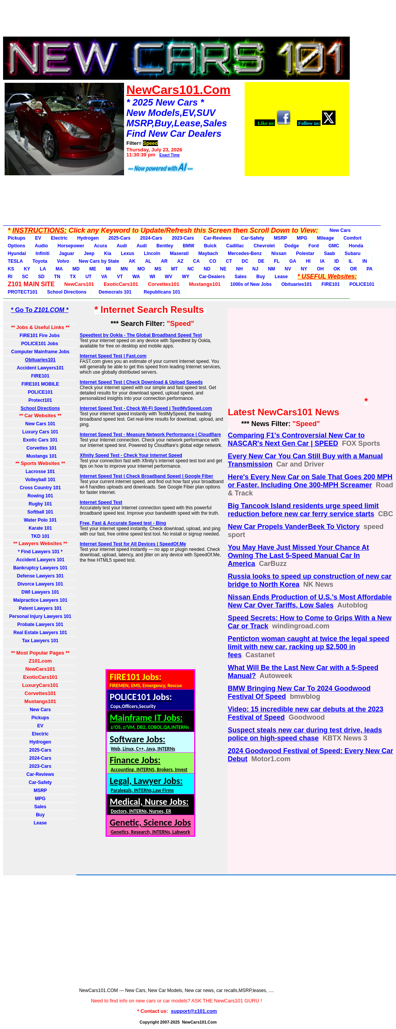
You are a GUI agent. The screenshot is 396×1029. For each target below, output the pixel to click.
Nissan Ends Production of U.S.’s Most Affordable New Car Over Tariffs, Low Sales (310, 601)
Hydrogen (88, 238)
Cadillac (235, 245)
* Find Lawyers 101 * (40, 551)
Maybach (208, 253)
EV (38, 238)
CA (196, 261)
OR (353, 269)
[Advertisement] (176, 20)
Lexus (127, 253)
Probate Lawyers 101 (40, 624)
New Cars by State (99, 261)
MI (108, 269)
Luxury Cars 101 (40, 432)
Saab (329, 253)
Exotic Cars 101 (40, 440)
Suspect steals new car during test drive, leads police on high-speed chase (305, 734)
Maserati (179, 253)
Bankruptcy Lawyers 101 (40, 568)
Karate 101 (40, 528)
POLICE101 (361, 284)
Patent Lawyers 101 (40, 608)
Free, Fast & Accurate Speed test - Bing (123, 523)
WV (168, 276)
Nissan (278, 253)
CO (212, 261)
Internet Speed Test (101, 502)
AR (164, 261)
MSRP (280, 238)
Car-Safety (252, 238)
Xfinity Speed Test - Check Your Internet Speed (131, 455)
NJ (255, 269)
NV (288, 269)
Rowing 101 (40, 496)
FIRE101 (331, 284)
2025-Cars (119, 238)
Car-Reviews (218, 238)
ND (207, 269)
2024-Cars (151, 238)
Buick (210, 245)
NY (304, 269)
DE (261, 261)
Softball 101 (40, 512)
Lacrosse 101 (40, 471)
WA (136, 276)
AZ (180, 261)
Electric (59, 238)
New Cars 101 (40, 423)
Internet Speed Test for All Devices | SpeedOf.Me (133, 544)
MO (141, 269)
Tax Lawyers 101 (40, 640)
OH (320, 269)
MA (59, 269)
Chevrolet (264, 245)
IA (322, 261)
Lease (281, 276)
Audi (122, 245)
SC (25, 276)
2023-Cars (183, 238)
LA (43, 269)
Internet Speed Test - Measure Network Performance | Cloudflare (150, 434)
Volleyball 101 (40, 479)
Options (16, 245)
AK (132, 261)
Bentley (164, 245)
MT (174, 269)
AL (148, 261)
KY (27, 269)
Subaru (353, 253)
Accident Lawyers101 (40, 368)
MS (157, 269)
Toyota (39, 261)
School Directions (66, 292)
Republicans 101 (160, 292)
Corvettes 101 (40, 448)
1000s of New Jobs (251, 284)
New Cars (340, 230)
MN (124, 269)
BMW (188, 245)
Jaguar (66, 253)
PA (369, 269)
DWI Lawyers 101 (40, 592)
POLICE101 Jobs (40, 343)
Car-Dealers (212, 276)
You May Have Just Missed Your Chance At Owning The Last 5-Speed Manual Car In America (298, 555)
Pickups (16, 238)
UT (89, 276)
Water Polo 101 (40, 520)
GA (292, 261)
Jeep (89, 253)
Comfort (353, 238)
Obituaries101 (296, 284)
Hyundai (17, 253)
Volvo (63, 261)
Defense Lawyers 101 (40, 576)
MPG (302, 238)
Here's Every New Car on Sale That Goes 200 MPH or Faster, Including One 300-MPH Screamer (310, 481)
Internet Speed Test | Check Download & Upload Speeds (141, 382)
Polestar (305, 253)
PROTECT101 (22, 292)
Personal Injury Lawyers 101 (40, 616)
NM (271, 269)
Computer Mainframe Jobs (40, 351)
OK (336, 269)
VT (119, 276)
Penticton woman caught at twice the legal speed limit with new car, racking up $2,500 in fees (308, 647)
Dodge (291, 245)
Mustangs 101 (40, 456)
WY (185, 276)
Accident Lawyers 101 (40, 559)
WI (152, 276)
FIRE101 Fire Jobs (40, 335)
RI (10, 276)
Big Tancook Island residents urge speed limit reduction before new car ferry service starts (303, 510)
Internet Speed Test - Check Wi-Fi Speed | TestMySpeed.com (146, 408)
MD (76, 269)
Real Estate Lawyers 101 (40, 632)
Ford (314, 245)
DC (245, 261)
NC (190, 269)
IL (351, 261)
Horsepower (70, 245)
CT (229, 261)
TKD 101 (40, 536)
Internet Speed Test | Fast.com (113, 356)
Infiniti (42, 253)
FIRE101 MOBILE (40, 384)
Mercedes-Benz (245, 253)
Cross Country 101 (40, 487)
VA (104, 276)
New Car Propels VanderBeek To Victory (293, 526)
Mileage (325, 238)
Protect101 (40, 400)
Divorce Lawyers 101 (40, 584)
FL (277, 261)
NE (223, 269)
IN (364, 261)
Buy (260, 276)
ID (336, 261)
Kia (107, 253)
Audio (41, 245)
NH (239, 269)
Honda (356, 245)
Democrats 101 (113, 292)
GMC (334, 245)
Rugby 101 (40, 504)
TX (73, 276)
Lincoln (152, 253)
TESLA (15, 261)
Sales (241, 276)
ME (92, 269)
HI (308, 261)
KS (11, 269)
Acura (100, 245)
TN (57, 276)
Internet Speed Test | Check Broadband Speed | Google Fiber (146, 476)
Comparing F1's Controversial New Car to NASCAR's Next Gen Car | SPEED (296, 439)
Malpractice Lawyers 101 (40, 600)
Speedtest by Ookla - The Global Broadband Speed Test (141, 335)
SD (41, 276)
